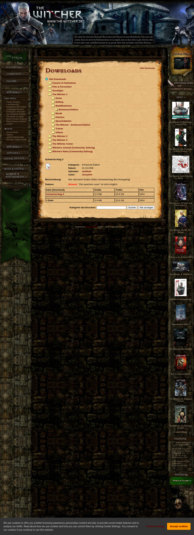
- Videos (9, 135)
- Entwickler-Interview (15, 112)
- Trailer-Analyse (12, 102)
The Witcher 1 (59, 94)
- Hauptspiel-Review (14, 109)
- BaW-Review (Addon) (15, 121)
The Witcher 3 (59, 140)
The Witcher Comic (62, 144)
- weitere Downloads (14, 137)
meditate (86, 171)
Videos (59, 132)
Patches (60, 117)
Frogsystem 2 (91, 227)
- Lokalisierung (12, 104)
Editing (59, 102)
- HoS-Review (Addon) (15, 114)
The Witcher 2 (59, 136)
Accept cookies (179, 527)
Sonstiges (57, 90)
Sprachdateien (63, 121)
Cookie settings (155, 527)
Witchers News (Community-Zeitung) (72, 151)
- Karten (9, 124)
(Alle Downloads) (147, 68)
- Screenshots (11, 132)
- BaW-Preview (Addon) (16, 119)
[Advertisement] (125, 40)
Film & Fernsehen (62, 86)
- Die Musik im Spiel (14, 116)
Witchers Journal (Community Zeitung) (73, 147)
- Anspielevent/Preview (15, 107)
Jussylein (87, 174)
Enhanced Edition (68, 109)
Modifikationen (64, 105)
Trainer (59, 128)
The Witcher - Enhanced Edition (73, 125)
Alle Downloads (57, 79)
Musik (59, 113)
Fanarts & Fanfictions (64, 83)
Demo (59, 98)
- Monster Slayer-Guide (16, 139)
